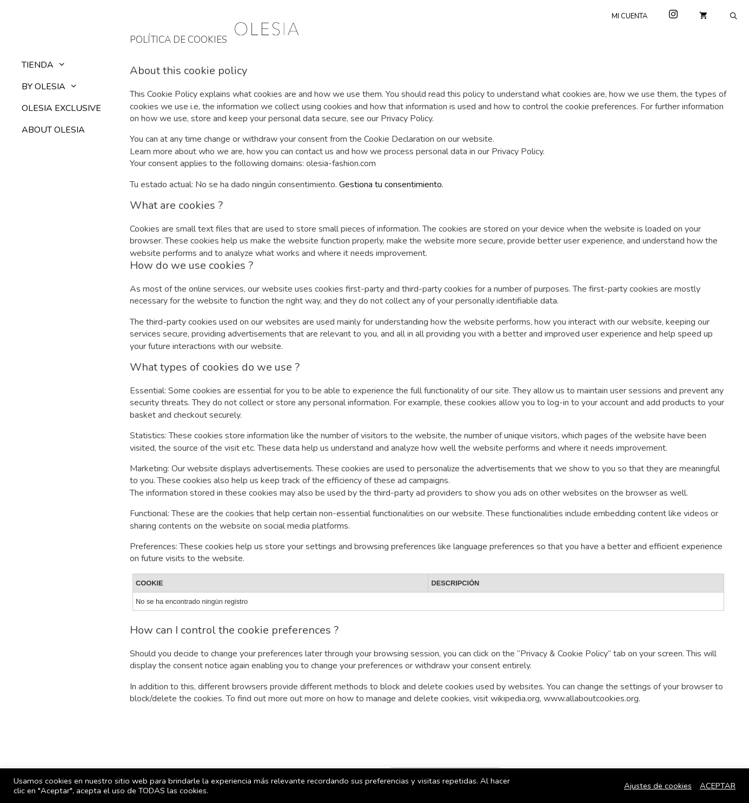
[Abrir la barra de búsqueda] (733, 16)
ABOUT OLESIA (53, 130)
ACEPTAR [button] (717, 786)
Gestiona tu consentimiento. (391, 184)
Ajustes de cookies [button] (658, 786)
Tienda (49, 65)
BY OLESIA (55, 86)
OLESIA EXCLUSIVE (61, 108)
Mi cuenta (629, 16)
